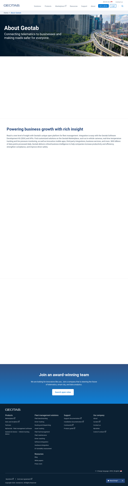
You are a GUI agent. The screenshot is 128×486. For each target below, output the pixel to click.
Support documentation (73, 418)
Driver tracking (39, 422)
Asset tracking (39, 428)
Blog (36, 457)
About (95, 418)
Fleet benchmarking (41, 418)
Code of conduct (99, 432)
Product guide (69, 428)
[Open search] (122, 6)
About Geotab (16, 13)
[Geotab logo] (12, 7)
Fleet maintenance (41, 435)
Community (69, 425)
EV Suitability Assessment (43, 448)
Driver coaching (40, 438)
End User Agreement (24, 479)
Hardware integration (42, 445)
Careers (96, 422)
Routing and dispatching (43, 425)
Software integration (41, 442)
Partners (8, 425)
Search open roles (63, 392)
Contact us (119, 2)
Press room (38, 464)
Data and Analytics (12, 422)
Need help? (115, 481)
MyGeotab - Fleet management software (18, 428)
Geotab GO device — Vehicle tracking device (17, 433)
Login (113, 6)
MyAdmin (96, 428)
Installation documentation (74, 422)
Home (6, 13)
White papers (39, 460)
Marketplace (10, 418)
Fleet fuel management (42, 432)
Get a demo (103, 6)
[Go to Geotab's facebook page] (104, 479)
